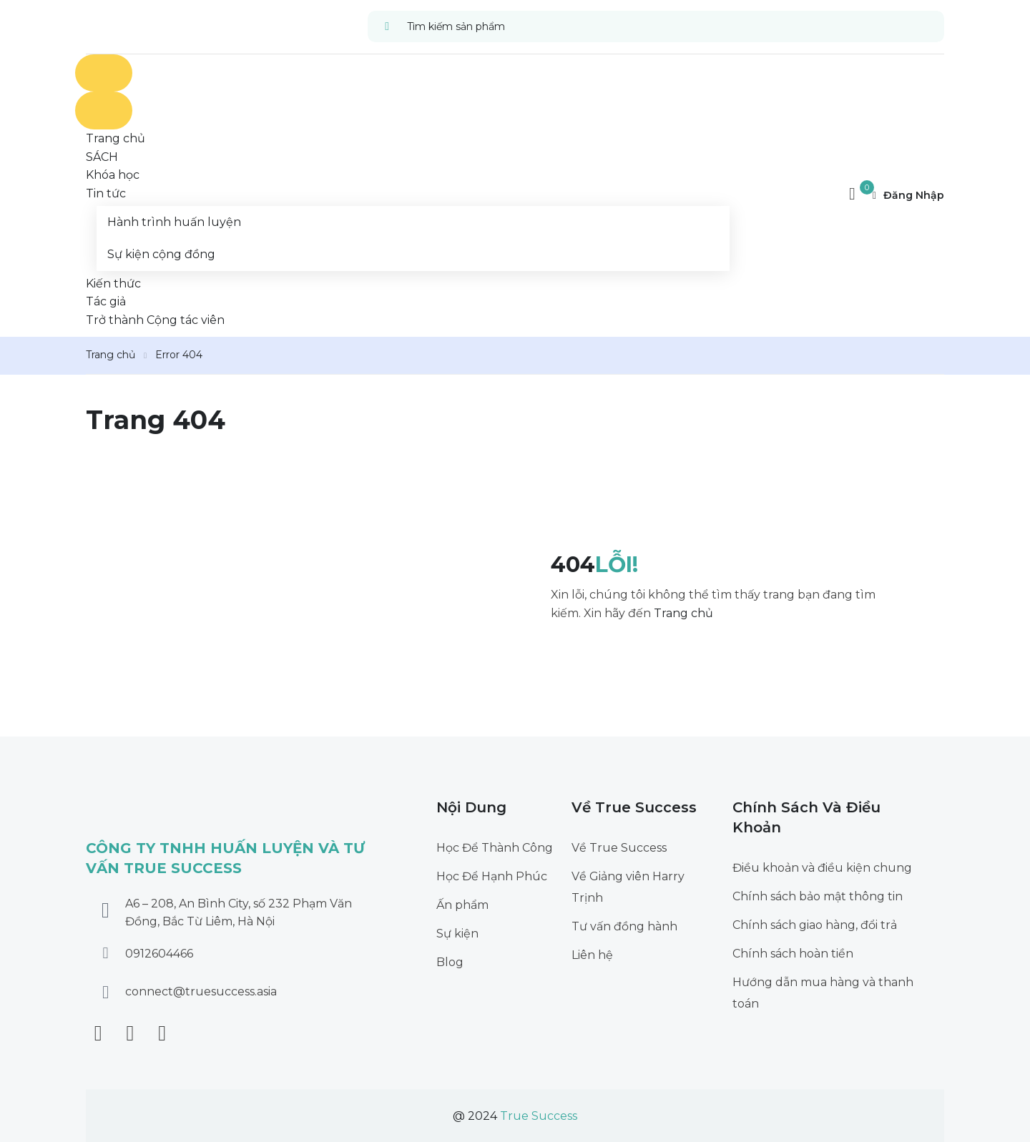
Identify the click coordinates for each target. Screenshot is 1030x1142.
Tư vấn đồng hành (624, 926)
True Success (538, 1116)
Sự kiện (457, 933)
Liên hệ (592, 955)
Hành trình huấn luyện (174, 222)
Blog (450, 962)
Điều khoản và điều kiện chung (822, 868)
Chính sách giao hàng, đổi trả (814, 925)
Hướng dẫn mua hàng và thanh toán (822, 992)
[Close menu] (103, 110)
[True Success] (110, 25)
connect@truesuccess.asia (201, 991)
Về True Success (619, 848)
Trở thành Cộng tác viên (155, 320)
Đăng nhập (908, 195)
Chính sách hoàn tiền (792, 953)
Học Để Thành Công (494, 848)
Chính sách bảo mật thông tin (817, 896)
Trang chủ (110, 354)
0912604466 (159, 953)
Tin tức (106, 193)
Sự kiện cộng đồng (161, 254)
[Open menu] (103, 73)
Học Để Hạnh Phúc (491, 876)
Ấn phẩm (462, 905)
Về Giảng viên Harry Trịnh (628, 887)
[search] (388, 26)
